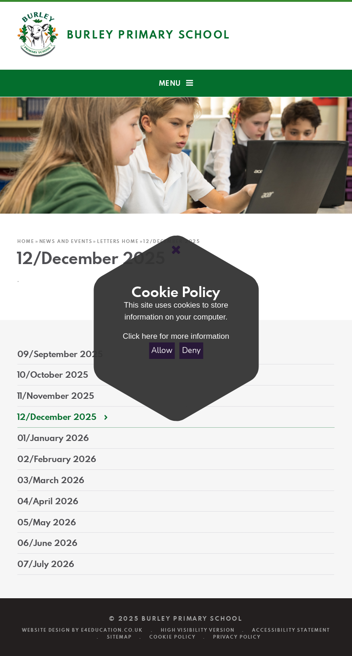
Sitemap (119, 637)
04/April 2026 (47, 501)
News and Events (66, 241)
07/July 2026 (45, 564)
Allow (161, 350)
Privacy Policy (237, 637)
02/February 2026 (56, 459)
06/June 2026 (47, 543)
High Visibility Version (198, 630)
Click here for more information (176, 336)
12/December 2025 (56, 417)
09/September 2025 (60, 354)
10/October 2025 (52, 374)
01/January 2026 (53, 438)
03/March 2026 (50, 480)
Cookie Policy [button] (172, 637)
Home (25, 241)
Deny (191, 350)
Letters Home (117, 241)
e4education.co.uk (112, 630)
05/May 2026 (46, 522)
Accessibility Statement (291, 630)
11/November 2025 (55, 396)
